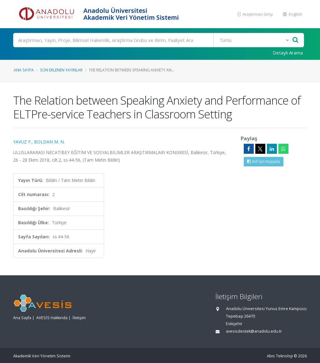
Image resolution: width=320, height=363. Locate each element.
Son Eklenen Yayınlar (61, 69)
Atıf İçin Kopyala (263, 161)
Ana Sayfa (24, 69)
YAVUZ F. (22, 142)
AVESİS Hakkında (52, 317)
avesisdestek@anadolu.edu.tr (254, 331)
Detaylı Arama (288, 52)
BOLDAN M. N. (49, 142)
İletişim (79, 317)
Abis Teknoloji (280, 356)
